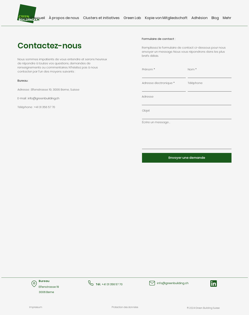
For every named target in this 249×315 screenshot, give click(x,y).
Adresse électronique (157, 82)
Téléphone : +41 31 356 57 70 (36, 107)
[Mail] (152, 283)
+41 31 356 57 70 (112, 284)
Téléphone (195, 82)
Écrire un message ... (156, 122)
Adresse (147, 96)
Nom (191, 69)
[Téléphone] (91, 282)
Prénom (147, 69)
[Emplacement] (34, 284)
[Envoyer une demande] (186, 158)
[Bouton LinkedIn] (214, 283)
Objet (146, 110)
